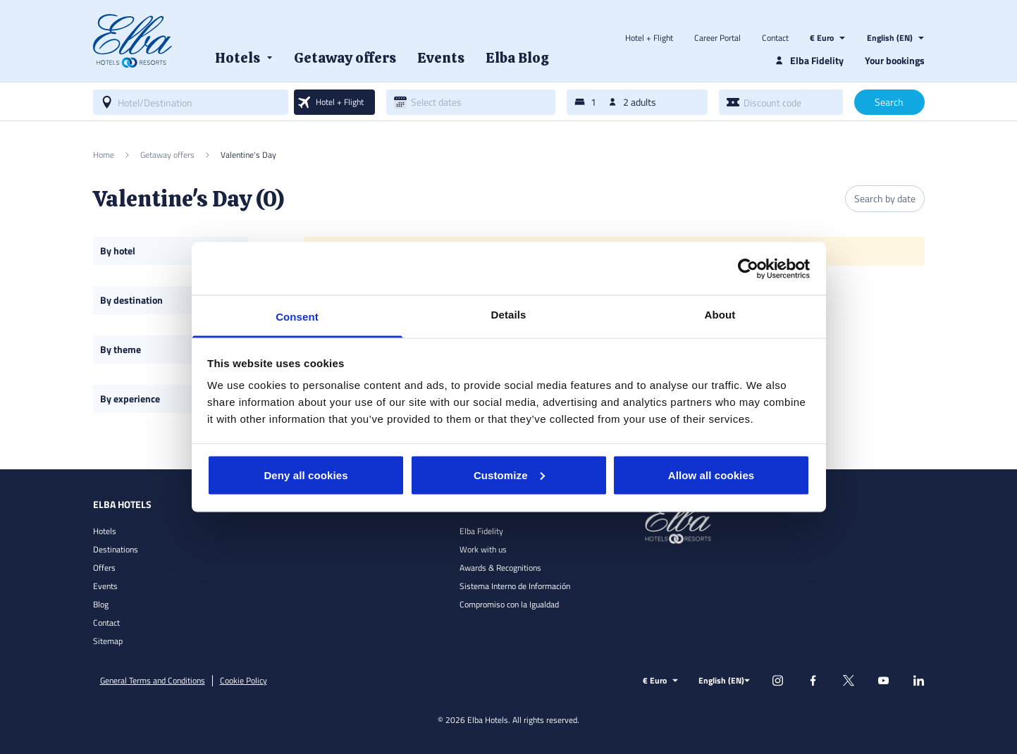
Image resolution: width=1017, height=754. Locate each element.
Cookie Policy (243, 680)
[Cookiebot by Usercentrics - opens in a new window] (748, 268)
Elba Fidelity (481, 531)
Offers (104, 567)
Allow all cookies (711, 475)
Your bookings (895, 60)
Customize (509, 475)
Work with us (483, 549)
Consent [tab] (297, 317)
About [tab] (720, 315)
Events (105, 586)
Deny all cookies (305, 475)
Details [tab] (508, 315)
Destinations (115, 549)
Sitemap (108, 641)
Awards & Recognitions (500, 567)
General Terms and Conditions (152, 680)
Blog (101, 604)
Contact (775, 38)
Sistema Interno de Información (515, 586)
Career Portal (717, 38)
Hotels (104, 531)
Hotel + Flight (649, 38)
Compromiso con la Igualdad (509, 604)
